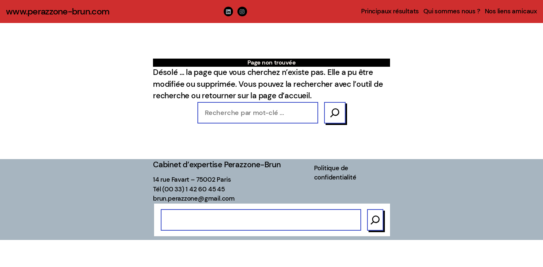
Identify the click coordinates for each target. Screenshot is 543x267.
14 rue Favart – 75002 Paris (192, 179)
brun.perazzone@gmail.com (194, 198)
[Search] (335, 112)
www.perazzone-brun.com (57, 11)
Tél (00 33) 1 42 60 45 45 (189, 189)
